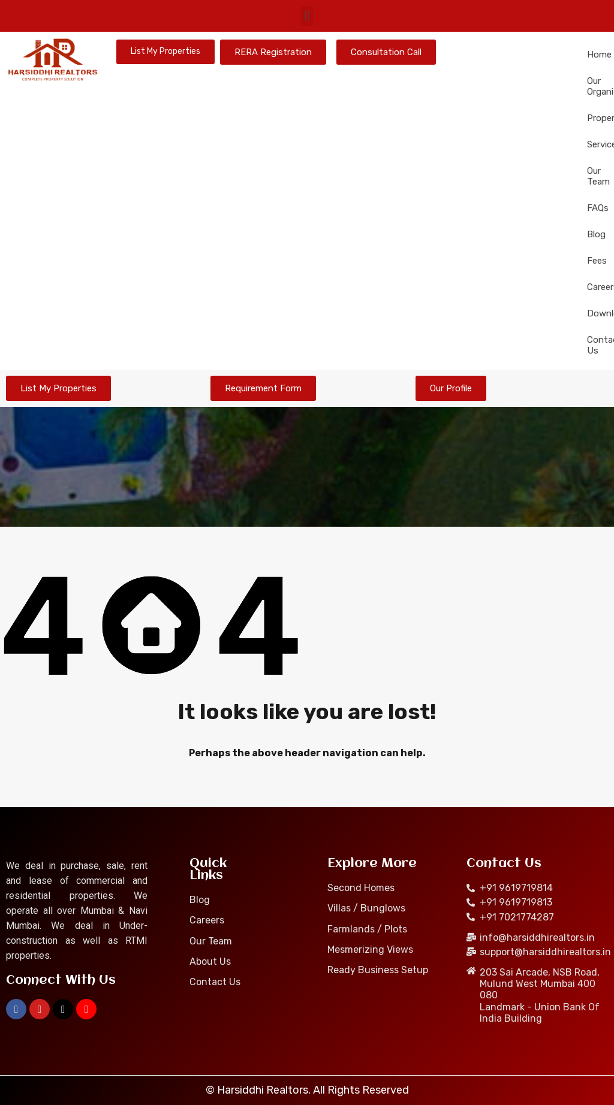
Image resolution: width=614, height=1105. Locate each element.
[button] (306, 16)
